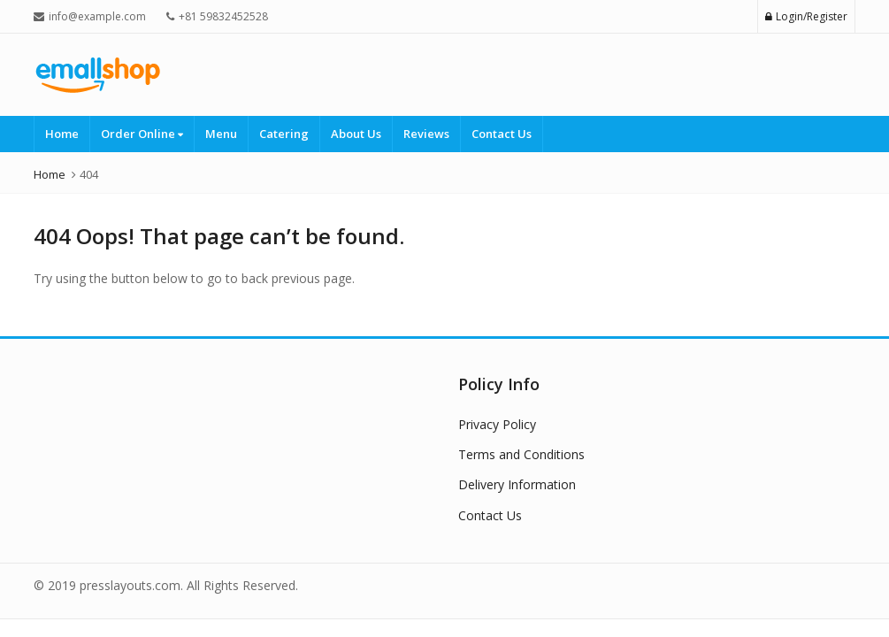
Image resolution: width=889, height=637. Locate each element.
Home (62, 134)
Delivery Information (517, 484)
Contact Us (501, 134)
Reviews (426, 134)
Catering (284, 134)
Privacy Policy (497, 424)
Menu (221, 134)
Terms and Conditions (521, 454)
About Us (356, 134)
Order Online (142, 134)
